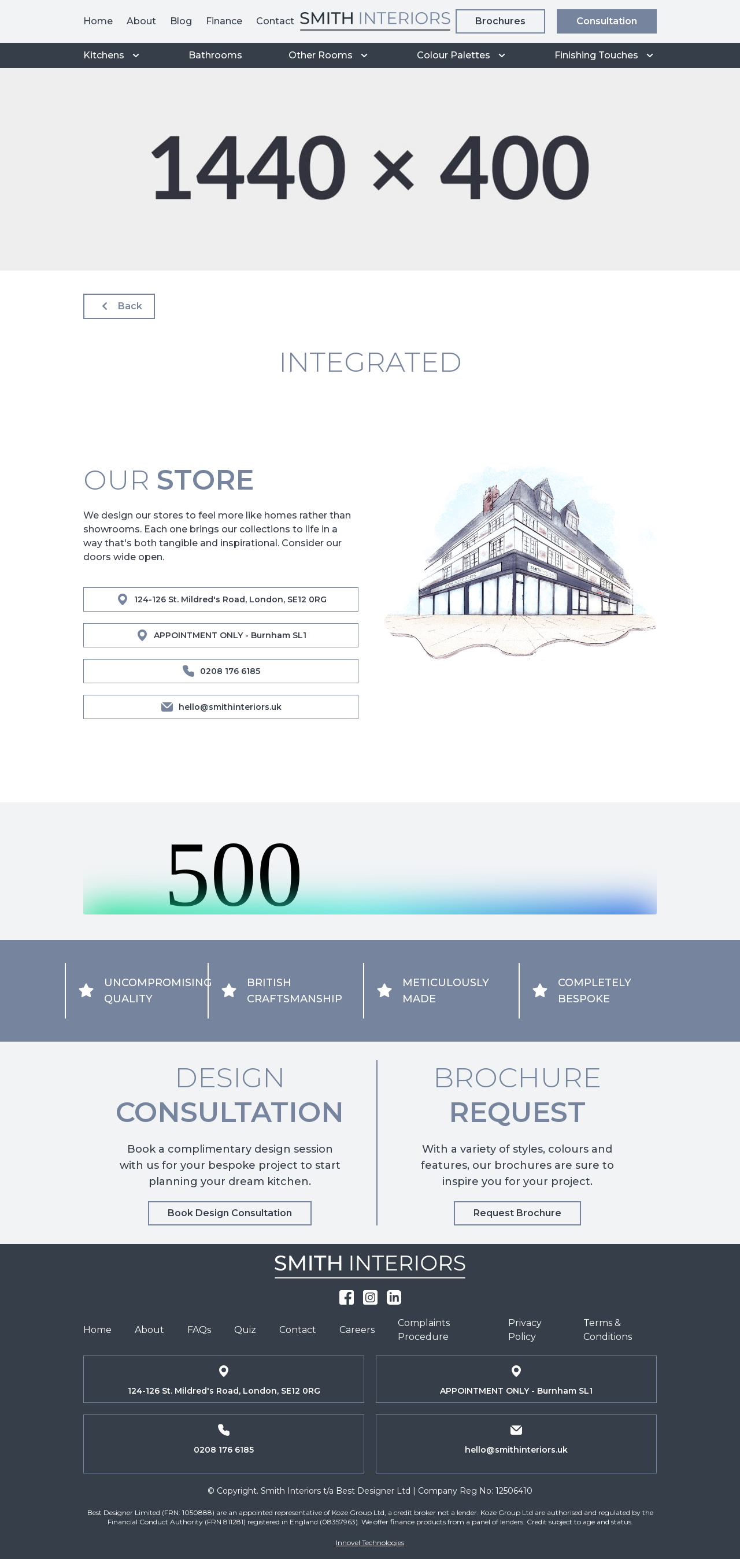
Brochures (500, 21)
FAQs (199, 1329)
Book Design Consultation (230, 1213)
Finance (224, 21)
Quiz (245, 1329)
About (141, 21)
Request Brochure (517, 1213)
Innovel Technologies (370, 1542)
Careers (357, 1329)
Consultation (606, 21)
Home (98, 21)
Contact (275, 21)
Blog (181, 21)
